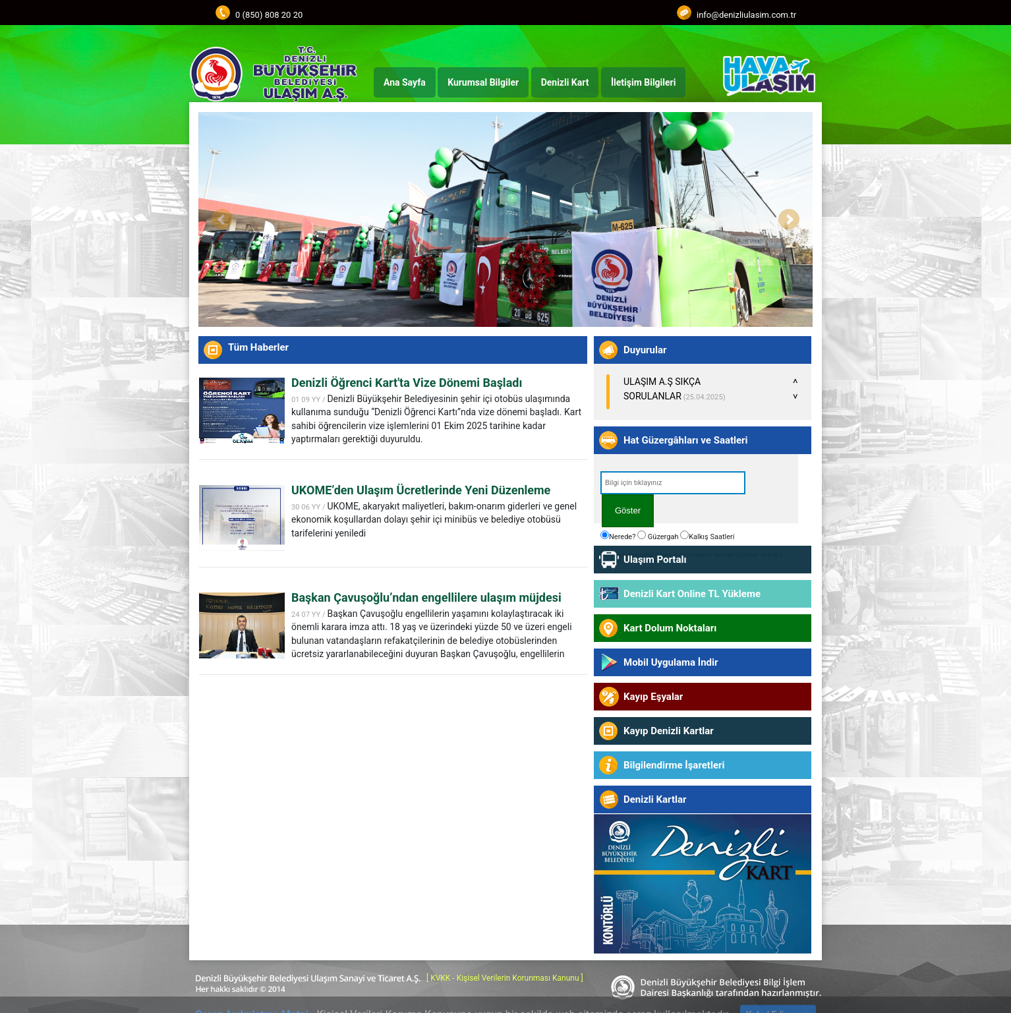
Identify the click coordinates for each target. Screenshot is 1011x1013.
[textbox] (672, 482)
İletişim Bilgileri (643, 82)
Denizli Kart (565, 82)
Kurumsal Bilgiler (483, 82)
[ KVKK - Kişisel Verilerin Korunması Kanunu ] (504, 978)
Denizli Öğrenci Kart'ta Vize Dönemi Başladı (406, 383)
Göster (628, 510)
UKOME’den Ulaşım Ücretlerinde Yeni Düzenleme (420, 490)
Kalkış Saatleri (707, 536)
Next (788, 219)
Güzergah (657, 536)
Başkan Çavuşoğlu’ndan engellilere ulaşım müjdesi (426, 597)
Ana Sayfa (405, 82)
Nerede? (617, 536)
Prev (222, 219)
